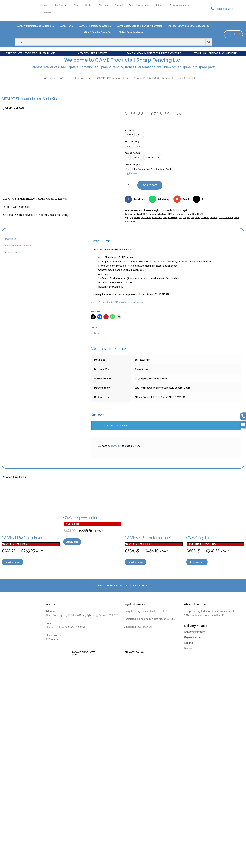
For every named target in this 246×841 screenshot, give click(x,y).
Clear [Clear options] (134, 173)
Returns (159, 5)
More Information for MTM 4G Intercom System (117, 302)
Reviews (47, 13)
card (165, 217)
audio (137, 217)
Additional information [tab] (18, 245)
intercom (172, 217)
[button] (136, 199)
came (148, 217)
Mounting (130, 130)
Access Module (132, 152)
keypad (182, 217)
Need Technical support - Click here (123, 585)
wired (236, 217)
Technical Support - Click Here (215, 53)
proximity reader (209, 217)
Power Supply (132, 164)
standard (228, 217)
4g (131, 217)
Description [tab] (11, 238)
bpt (142, 217)
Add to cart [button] (72, 541)
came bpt (157, 217)
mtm (197, 217)
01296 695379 (225, 8)
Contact (119, 5)
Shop (76, 5)
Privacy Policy (134, 652)
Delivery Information (180, 5)
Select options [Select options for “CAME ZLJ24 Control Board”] (12, 562)
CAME (134, 221)
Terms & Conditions (139, 5)
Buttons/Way (132, 141)
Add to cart (150, 185)
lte (192, 217)
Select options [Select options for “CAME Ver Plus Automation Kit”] (135, 562)
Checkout (103, 5)
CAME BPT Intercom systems (76, 78)
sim (220, 217)
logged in (116, 445)
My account (61, 5)
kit (188, 217)
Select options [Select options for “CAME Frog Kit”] (196, 562)
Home (46, 5)
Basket (88, 5)
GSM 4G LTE (138, 78)
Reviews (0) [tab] (11, 252)
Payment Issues (192, 637)
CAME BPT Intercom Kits (112, 78)
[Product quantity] (130, 185)
